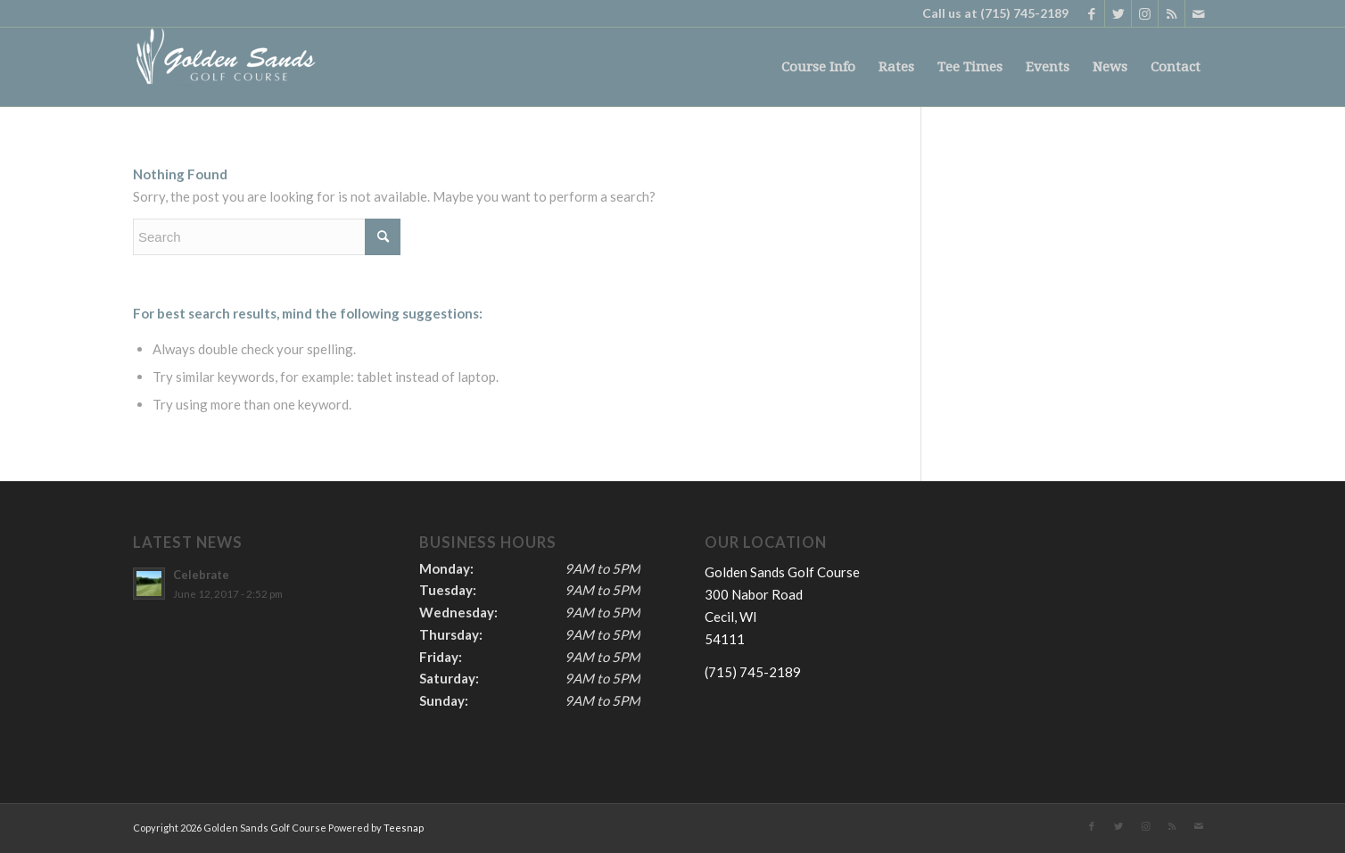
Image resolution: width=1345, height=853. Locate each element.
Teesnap (404, 827)
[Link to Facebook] (1091, 13)
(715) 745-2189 (1024, 13)
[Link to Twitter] (1118, 13)
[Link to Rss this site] (1171, 13)
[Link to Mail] (1198, 13)
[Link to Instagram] (1145, 13)
